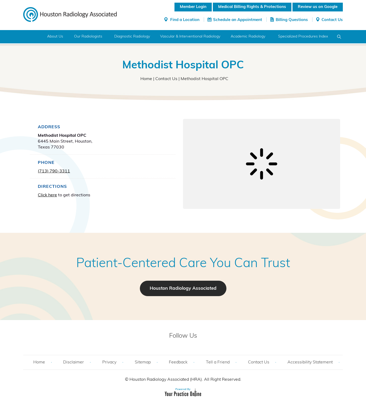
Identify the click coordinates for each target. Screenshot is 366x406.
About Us (55, 37)
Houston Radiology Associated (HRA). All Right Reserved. (184, 380)
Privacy (109, 362)
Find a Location (185, 20)
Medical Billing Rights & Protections (252, 7)
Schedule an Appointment (237, 20)
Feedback (178, 362)
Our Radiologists (88, 37)
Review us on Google (317, 7)
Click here (47, 195)
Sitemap (143, 362)
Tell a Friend (218, 362)
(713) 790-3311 (54, 171)
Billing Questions (292, 20)
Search (339, 36)
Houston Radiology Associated (183, 288)
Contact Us (332, 20)
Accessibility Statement (310, 362)
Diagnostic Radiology (132, 37)
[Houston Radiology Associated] (70, 14)
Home (33, 36)
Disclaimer (73, 362)
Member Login (193, 7)
